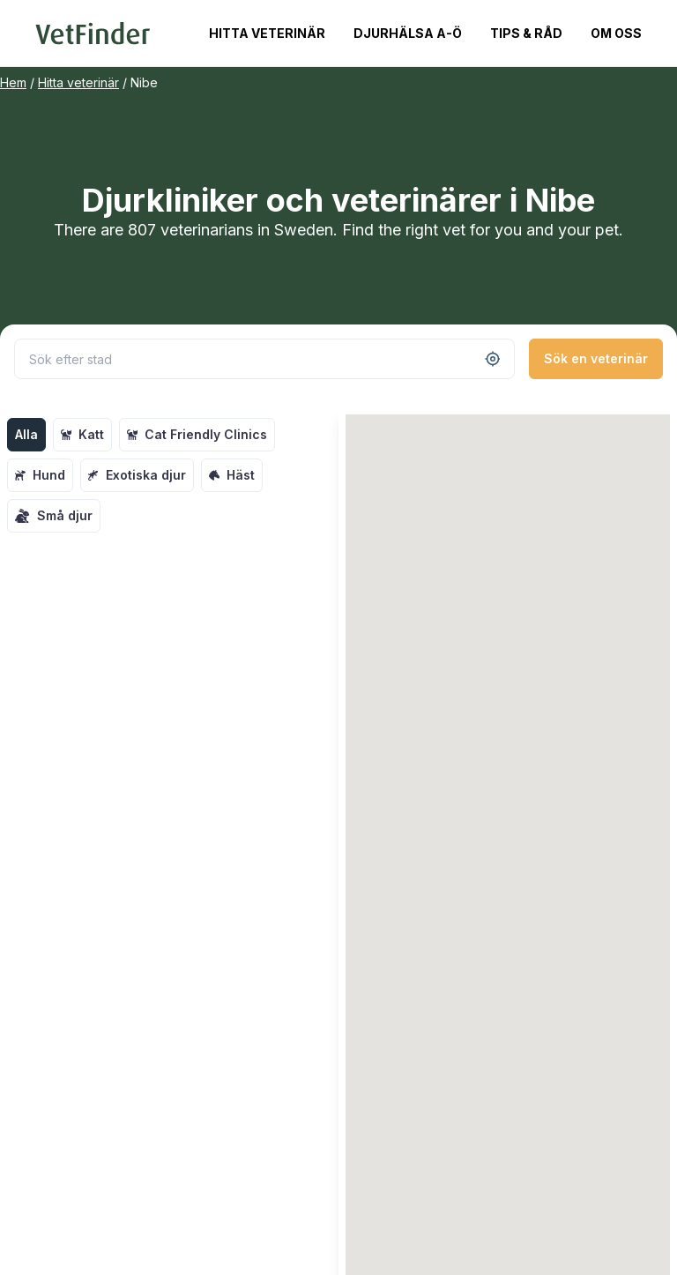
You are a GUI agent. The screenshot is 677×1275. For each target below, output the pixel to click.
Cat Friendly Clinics (197, 434)
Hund (40, 474)
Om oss (616, 33)
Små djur (54, 516)
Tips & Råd (526, 33)
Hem (13, 82)
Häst (232, 474)
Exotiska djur (137, 474)
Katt (82, 434)
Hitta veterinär (267, 33)
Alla (26, 434)
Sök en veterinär (596, 358)
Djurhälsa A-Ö (407, 33)
